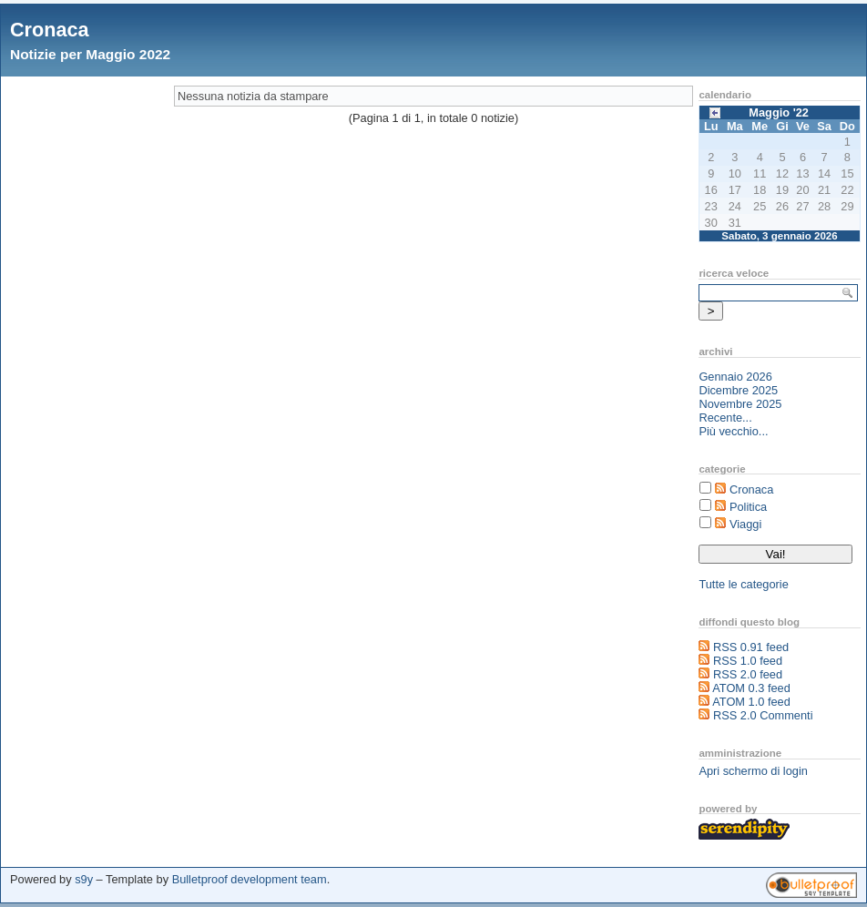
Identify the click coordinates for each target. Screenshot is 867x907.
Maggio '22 (779, 112)
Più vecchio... (733, 431)
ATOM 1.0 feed (751, 701)
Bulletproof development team (249, 879)
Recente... (725, 417)
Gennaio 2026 (735, 376)
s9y (84, 879)
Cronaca (49, 29)
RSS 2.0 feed (747, 674)
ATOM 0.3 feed (751, 688)
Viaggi (745, 524)
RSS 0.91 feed (751, 647)
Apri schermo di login (753, 771)
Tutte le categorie (743, 584)
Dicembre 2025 (738, 390)
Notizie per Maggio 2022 (90, 54)
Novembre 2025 (740, 404)
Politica (748, 507)
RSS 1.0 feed (747, 661)
